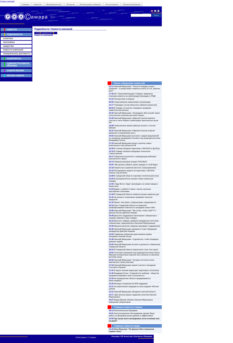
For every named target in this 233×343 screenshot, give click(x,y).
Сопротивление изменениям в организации (132, 102)
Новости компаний (13, 50)
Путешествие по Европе (124, 99)
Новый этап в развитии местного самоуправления (135, 168)
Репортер (71, 4)
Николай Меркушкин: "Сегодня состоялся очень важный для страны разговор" (131, 261)
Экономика (9, 42)
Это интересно (111, 4)
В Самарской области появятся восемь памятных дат (136, 194)
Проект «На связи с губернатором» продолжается (135, 202)
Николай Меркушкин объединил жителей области (135, 292)
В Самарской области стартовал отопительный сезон (136, 176)
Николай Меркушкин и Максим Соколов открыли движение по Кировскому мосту (132, 132)
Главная (25, 4)
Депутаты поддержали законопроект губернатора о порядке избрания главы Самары (133, 217)
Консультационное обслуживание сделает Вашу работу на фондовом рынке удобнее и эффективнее (132, 314)
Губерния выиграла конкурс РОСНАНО (130, 162)
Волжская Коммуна (131, 4)
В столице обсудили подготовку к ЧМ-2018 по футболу (137, 148)
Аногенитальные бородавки (125, 310)
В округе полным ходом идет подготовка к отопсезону (136, 270)
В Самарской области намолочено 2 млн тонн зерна (136, 250)
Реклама (115, 336)
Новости (37, 4)
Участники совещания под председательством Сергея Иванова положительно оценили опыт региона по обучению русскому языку (134, 255)
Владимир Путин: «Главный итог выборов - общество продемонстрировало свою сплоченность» (134, 274)
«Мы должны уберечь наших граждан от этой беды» (136, 165)
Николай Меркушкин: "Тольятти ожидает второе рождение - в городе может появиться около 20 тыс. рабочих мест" (134, 88)
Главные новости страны (128, 307)
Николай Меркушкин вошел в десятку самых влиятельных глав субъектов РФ (130, 144)
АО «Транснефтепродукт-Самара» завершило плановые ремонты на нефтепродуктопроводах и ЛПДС (132, 95)
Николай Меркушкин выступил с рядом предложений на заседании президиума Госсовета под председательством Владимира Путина (134, 138)
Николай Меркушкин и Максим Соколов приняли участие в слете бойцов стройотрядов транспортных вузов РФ (133, 120)
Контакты (138, 336)
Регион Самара (15, 75)
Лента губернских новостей (129, 83)
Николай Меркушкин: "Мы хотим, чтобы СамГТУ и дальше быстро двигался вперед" (132, 212)
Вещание (148, 336)
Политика (8, 38)
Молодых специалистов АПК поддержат (131, 284)
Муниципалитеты (54, 4)
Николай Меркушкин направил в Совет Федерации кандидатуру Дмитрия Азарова (133, 230)
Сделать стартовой (7, 1)
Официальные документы (17, 54)
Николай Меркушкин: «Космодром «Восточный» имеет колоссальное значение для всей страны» (134, 114)
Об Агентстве (127, 336)
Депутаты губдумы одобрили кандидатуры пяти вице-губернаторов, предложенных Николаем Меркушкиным (134, 222)
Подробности (14, 34)
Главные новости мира (127, 326)
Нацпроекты (14, 58)
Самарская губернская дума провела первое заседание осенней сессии (130, 235)
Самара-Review (15, 70)
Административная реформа (18, 64)
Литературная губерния (90, 4)
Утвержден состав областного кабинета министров (135, 105)
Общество (8, 46)
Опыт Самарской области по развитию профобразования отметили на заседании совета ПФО (132, 206)
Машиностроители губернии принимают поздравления (137, 226)
